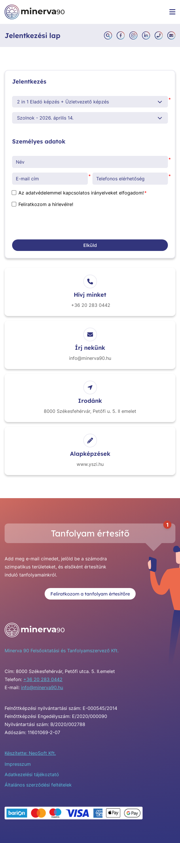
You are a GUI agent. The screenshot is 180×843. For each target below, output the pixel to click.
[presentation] (56, 223)
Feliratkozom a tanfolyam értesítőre (90, 594)
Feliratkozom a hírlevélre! (42, 204)
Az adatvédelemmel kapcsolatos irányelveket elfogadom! (78, 193)
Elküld (90, 245)
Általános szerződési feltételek (38, 785)
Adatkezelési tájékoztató (32, 774)
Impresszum (18, 764)
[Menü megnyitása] (172, 11)
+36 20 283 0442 (42, 679)
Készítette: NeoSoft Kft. (30, 753)
